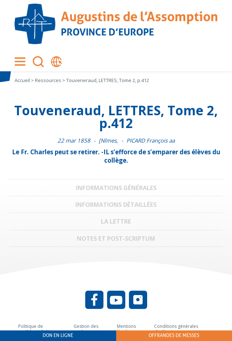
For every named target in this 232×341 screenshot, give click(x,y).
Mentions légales (126, 329)
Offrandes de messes (174, 335)
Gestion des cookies (86, 329)
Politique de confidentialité (33, 329)
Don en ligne (58, 335)
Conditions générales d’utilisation (176, 329)
